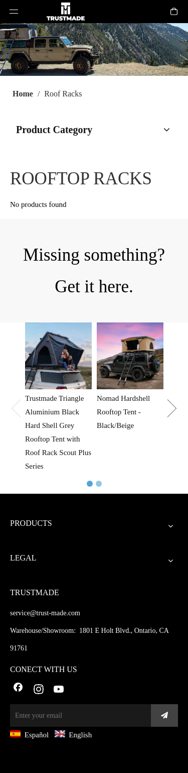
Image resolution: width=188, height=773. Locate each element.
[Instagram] (39, 690)
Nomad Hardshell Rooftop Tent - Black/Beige (123, 411)
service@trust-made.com (45, 613)
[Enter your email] (78, 715)
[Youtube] (59, 690)
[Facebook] (18, 690)
